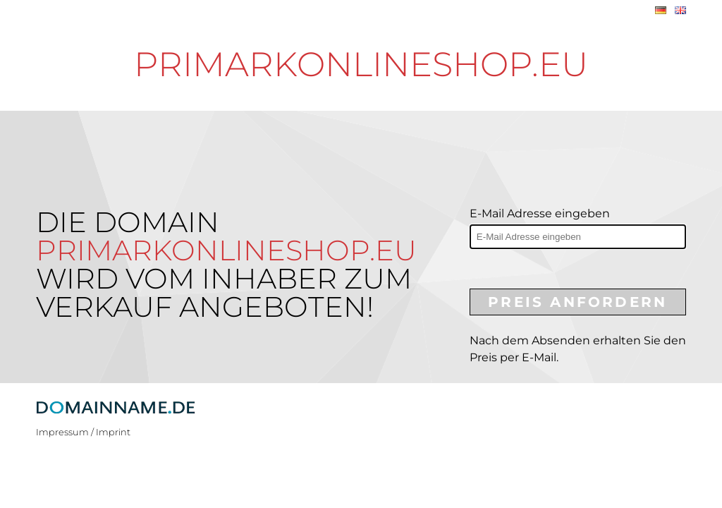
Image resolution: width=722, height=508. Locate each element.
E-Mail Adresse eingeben (540, 213)
